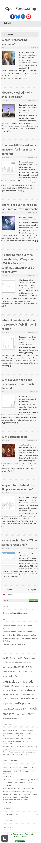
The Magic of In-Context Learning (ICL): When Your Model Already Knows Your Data (20, 781)
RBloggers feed (11, 761)
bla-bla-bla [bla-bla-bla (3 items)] (31, 658)
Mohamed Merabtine (11, 746)
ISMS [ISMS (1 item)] (34, 690)
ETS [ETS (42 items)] (14, 676)
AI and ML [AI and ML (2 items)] (14, 658)
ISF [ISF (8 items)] (30, 690)
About (24, 836)
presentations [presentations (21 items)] (28, 698)
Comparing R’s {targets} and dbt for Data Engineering (18, 772)
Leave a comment (33, 100)
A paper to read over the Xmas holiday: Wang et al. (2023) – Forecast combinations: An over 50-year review (18, 263)
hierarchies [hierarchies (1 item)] (18, 686)
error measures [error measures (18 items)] (23, 671)
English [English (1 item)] (12, 671)
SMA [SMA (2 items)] (24, 709)
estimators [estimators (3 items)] (7, 677)
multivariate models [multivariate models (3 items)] (29, 694)
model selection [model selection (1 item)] (17, 694)
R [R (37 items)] (19, 703)
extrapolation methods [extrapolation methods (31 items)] (18, 681)
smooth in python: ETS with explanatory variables (18, 626)
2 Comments (34, 47)
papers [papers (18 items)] (7, 698)
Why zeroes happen (14, 436)
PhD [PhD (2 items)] (18, 698)
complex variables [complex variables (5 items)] (10, 667)
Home (9, 834)
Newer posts (32, 590)
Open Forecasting (20, 8)
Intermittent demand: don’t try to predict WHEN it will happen (19, 324)
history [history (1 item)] (23, 686)
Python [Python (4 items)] (15, 704)
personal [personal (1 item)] (13, 698)
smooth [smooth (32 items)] (31, 708)
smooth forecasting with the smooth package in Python (20, 639)
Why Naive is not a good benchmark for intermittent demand (19, 384)
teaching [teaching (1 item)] (21, 714)
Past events (29, 834)
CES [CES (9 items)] (5, 662)
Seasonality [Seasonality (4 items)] (18, 709)
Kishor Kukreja (8, 736)
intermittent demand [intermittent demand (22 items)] (16, 690)
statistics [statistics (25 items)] (8, 714)
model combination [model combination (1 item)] (8, 694)
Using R (17, 836)
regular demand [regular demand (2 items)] (8, 709)
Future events (18, 834)
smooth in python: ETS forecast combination (19, 631)
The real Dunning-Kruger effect (15, 644)
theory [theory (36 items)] (29, 714)
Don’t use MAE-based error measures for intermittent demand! (18, 149)
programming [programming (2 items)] (7, 704)
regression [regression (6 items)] (25, 703)
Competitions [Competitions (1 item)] (27, 662)
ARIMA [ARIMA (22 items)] (22, 658)
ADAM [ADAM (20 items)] (7, 658)
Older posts (6, 590)
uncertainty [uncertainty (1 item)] (15, 718)
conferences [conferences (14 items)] (25, 666)
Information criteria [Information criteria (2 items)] (31, 686)
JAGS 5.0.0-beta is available (13, 768)
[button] (4, 838)
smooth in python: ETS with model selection (19, 635)
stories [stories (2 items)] (16, 714)
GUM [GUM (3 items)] (12, 686)
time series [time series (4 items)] (7, 718)
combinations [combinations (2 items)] (19, 662)
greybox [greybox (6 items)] (6, 686)
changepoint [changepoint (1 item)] (10, 662)
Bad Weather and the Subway (14, 788)
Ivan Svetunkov (9, 730)
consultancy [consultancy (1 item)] (6, 671)
